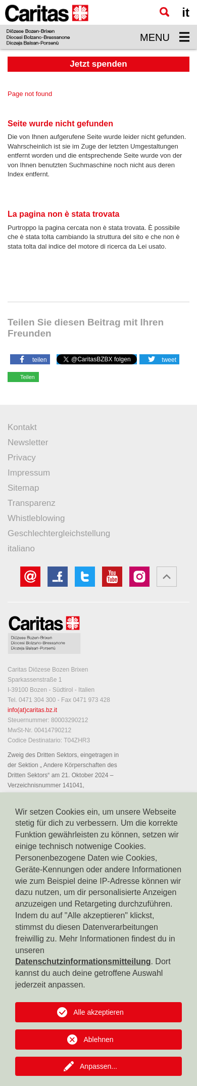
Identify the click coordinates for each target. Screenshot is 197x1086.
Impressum (29, 473)
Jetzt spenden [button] (98, 64)
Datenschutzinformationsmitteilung (83, 961)
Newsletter (28, 442)
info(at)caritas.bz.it (32, 710)
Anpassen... (98, 1066)
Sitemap (23, 488)
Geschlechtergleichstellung (59, 533)
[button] (30, 358)
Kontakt (22, 427)
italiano (21, 548)
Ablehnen (98, 1039)
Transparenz (32, 503)
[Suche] (164, 12)
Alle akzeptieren (98, 1012)
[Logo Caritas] (46, 24)
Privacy (22, 457)
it (185, 12)
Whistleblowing (36, 518)
